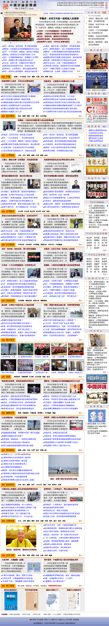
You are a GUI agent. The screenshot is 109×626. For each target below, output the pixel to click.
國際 (102, 3)
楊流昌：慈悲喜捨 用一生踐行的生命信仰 (61, 535)
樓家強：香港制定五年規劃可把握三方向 (19, 55)
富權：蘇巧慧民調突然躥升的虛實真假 (17, 326)
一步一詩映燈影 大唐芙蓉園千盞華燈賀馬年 (62, 538)
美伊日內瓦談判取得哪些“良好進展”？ (17, 323)
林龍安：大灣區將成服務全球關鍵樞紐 (59, 405)
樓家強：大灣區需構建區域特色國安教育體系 (62, 52)
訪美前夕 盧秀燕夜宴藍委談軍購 (57, 201)
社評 (85, 3)
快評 (88, 3)
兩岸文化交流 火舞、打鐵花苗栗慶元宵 (60, 63)
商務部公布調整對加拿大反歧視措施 (16, 105)
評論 (92, 3)
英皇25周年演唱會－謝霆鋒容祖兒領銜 (59, 531)
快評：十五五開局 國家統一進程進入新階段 (21, 52)
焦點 (65, 3)
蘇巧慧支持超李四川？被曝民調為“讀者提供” (62, 207)
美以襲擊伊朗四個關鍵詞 (12, 467)
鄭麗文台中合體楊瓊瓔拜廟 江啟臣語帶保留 (62, 198)
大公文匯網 (57, 614)
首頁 (58, 3)
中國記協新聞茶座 (96, 141)
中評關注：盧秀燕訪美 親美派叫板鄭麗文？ (20, 192)
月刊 (75, 5)
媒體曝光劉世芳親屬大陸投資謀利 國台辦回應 (63, 57)
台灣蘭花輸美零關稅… (25, 373)
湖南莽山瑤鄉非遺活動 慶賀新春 (57, 544)
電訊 (82, 5)
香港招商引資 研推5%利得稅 (56, 510)
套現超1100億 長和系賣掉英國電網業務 (60, 516)
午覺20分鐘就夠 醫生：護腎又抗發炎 (17, 575)
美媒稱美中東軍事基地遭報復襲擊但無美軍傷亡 (63, 439)
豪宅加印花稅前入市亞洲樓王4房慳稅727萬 (19, 508)
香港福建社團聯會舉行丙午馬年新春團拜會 (19, 405)
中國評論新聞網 (14, 614)
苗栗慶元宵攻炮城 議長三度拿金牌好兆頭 (61, 234)
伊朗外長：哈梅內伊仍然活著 (55, 433)
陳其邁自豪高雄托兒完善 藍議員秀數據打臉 (19, 240)
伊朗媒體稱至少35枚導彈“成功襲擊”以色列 (61, 442)
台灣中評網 (36, 614)
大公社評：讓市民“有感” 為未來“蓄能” (59, 323)
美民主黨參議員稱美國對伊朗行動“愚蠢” (18, 446)
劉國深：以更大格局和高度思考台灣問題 (60, 147)
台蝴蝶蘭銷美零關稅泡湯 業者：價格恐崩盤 (62, 575)
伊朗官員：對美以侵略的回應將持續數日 (60, 436)
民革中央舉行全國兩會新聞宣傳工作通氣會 (19, 96)
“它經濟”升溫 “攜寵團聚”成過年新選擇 (18, 581)
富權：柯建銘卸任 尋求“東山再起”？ (17, 329)
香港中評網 (26, 614)
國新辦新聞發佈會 (96, 136)
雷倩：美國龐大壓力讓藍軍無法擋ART (18, 60)
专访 (88, 5)
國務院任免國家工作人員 (11, 112)
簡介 (92, 5)
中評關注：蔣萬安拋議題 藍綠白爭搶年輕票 (20, 198)
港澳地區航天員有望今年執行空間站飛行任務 (62, 102)
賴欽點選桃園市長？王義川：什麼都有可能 (19, 237)
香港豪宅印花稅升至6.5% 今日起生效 (17, 516)
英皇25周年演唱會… (8, 373)
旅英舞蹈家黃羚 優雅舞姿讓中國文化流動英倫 (63, 528)
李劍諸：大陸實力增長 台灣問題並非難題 (61, 281)
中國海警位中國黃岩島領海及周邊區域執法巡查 (21, 473)
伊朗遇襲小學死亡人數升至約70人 (57, 446)
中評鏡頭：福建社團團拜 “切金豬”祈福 (59, 402)
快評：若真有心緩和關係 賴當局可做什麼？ (21, 71)
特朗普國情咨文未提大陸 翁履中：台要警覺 (62, 332)
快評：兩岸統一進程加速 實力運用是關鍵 (20, 46)
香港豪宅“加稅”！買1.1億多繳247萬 (16, 513)
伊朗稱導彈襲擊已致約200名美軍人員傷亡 (18, 480)
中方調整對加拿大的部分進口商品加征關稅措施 (63, 112)
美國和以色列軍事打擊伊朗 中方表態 (59, 96)
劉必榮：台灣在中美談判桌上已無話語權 (18, 195)
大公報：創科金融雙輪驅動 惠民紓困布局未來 (63, 329)
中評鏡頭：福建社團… (42, 357)
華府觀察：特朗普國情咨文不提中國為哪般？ (20, 296)
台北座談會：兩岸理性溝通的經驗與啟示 (60, 144)
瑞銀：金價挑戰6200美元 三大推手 (58, 578)
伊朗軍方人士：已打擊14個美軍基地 (16, 454)
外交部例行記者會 (96, 133)
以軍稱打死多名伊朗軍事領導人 (14, 464)
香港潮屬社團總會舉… (75, 357)
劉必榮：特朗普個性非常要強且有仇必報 (60, 60)
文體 (68, 5)
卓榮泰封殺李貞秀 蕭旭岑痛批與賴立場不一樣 (20, 204)
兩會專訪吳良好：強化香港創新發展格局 (18, 409)
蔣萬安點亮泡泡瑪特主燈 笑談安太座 (18, 66)
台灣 (78, 3)
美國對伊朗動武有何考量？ (12, 320)
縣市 (82, 3)
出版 (78, 5)
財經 (65, 5)
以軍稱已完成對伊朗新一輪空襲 (14, 461)
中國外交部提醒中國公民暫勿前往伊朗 (17, 109)
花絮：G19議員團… (59, 357)
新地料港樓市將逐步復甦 (54, 508)
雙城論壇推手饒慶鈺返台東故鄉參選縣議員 (61, 240)
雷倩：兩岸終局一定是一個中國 (56, 195)
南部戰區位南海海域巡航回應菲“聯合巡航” (61, 109)
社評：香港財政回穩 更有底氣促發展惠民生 (61, 55)
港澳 (99, 3)
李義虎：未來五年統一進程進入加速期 (17, 135)
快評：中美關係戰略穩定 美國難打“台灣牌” (21, 57)
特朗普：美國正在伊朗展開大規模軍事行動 (60, 13)
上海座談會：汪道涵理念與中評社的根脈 (18, 147)
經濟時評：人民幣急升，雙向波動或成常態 (20, 69)
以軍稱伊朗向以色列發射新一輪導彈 (16, 458)
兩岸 (75, 3)
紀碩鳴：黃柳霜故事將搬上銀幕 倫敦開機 (61, 541)
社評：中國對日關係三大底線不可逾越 (59, 69)
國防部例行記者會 (96, 138)
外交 (71, 3)
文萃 (71, 5)
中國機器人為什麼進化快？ (55, 581)
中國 (68, 3)
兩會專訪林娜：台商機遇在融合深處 (58, 151)
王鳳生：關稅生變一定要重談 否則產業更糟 (62, 46)
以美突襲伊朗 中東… (9, 357)
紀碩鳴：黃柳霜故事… (59, 373)
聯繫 (95, 5)
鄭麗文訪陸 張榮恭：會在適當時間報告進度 (62, 204)
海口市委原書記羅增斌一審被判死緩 (16, 99)
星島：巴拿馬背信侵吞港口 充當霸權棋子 (61, 335)
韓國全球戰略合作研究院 (71, 614)
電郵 (102, 5)
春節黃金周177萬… (42, 373)
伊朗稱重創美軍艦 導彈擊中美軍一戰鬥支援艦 (20, 433)
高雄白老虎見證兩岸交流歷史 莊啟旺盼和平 (62, 138)
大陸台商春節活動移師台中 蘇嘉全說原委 (19, 151)
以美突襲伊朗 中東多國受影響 (14, 477)
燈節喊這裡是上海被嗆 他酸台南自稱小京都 (62, 237)
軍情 (58, 5)
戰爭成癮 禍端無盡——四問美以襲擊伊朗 (19, 439)
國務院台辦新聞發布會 (98, 130)
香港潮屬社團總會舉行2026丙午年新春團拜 (61, 409)
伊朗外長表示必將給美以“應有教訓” (16, 442)
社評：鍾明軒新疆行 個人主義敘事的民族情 (62, 49)
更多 (104, 94)
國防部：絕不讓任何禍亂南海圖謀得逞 (17, 470)
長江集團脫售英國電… (25, 357)
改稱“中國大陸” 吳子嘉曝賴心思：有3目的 (19, 207)
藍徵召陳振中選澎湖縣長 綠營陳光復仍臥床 (62, 192)
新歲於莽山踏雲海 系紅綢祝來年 (57, 547)
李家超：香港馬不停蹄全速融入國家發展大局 (62, 399)
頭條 (61, 3)
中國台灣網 (47, 614)
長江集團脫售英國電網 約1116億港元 (17, 505)
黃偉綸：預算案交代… (76, 373)
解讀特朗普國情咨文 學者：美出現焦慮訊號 (62, 326)
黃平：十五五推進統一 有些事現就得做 (18, 138)
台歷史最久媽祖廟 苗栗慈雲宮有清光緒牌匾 (62, 66)
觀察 (95, 3)
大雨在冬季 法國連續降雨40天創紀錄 (17, 578)
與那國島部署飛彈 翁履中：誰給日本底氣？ (20, 332)
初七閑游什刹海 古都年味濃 (56, 551)
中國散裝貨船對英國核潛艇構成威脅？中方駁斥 (63, 105)
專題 (85, 5)
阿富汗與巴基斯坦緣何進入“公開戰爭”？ (60, 320)
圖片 (61, 5)
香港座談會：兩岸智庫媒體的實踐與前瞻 (60, 141)
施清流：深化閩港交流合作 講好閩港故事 (20, 402)
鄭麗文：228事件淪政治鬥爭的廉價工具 (17, 201)
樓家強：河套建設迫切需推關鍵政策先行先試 (21, 49)
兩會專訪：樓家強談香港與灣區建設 (16, 396)
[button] (8, 42)
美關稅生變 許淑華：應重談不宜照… (59, 71)
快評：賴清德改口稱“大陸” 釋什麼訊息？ (61, 296)
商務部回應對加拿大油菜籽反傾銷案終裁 (60, 99)
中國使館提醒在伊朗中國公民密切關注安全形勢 (20, 102)
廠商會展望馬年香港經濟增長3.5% (15, 510)
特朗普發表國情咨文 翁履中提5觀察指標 (18, 335)
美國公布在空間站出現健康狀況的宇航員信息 (62, 513)
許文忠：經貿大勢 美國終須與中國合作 (19, 63)
